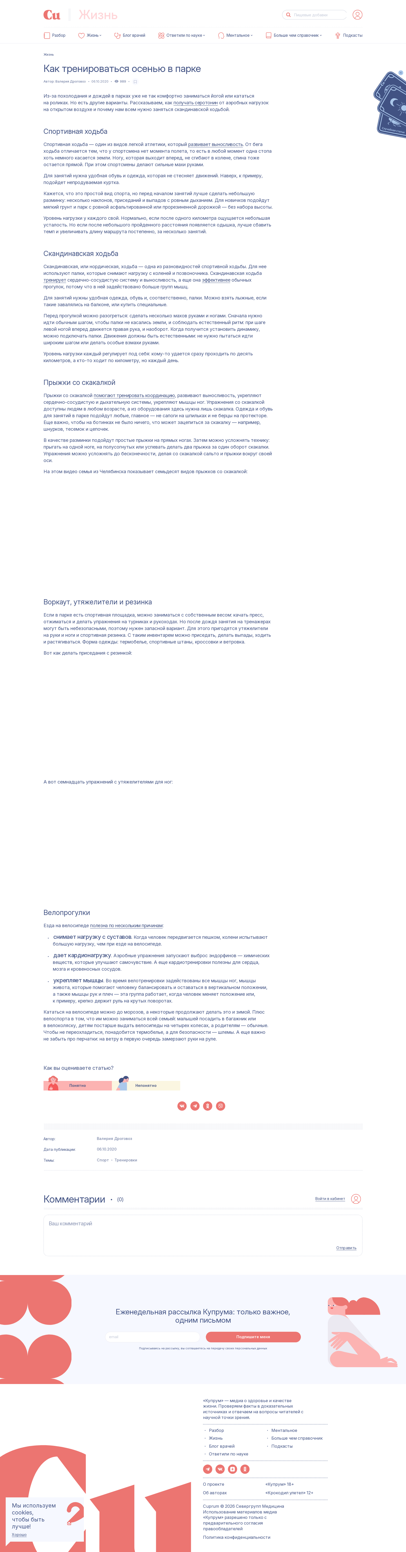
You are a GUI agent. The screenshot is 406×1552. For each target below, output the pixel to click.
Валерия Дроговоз (70, 81)
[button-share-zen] (232, 1467)
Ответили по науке (184, 35)
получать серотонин (195, 102)
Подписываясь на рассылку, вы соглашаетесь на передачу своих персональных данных (203, 1346)
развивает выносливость (215, 144)
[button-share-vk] (182, 1106)
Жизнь (93, 35)
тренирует (55, 280)
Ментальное (238, 35)
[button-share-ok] (207, 1106)
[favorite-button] (135, 81)
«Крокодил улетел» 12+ (289, 1490)
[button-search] (288, 14)
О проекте (213, 1481)
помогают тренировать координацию (134, 395)
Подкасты (353, 35)
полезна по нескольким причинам (126, 925)
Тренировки (125, 1160)
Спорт (103, 1160)
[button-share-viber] (220, 1106)
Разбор (59, 35)
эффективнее (216, 280)
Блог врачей (134, 35)
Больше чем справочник (296, 35)
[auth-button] (358, 15)
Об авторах (215, 1490)
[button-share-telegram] (195, 1106)
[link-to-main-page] (52, 15)
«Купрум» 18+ (279, 1481)
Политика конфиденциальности (236, 1534)
